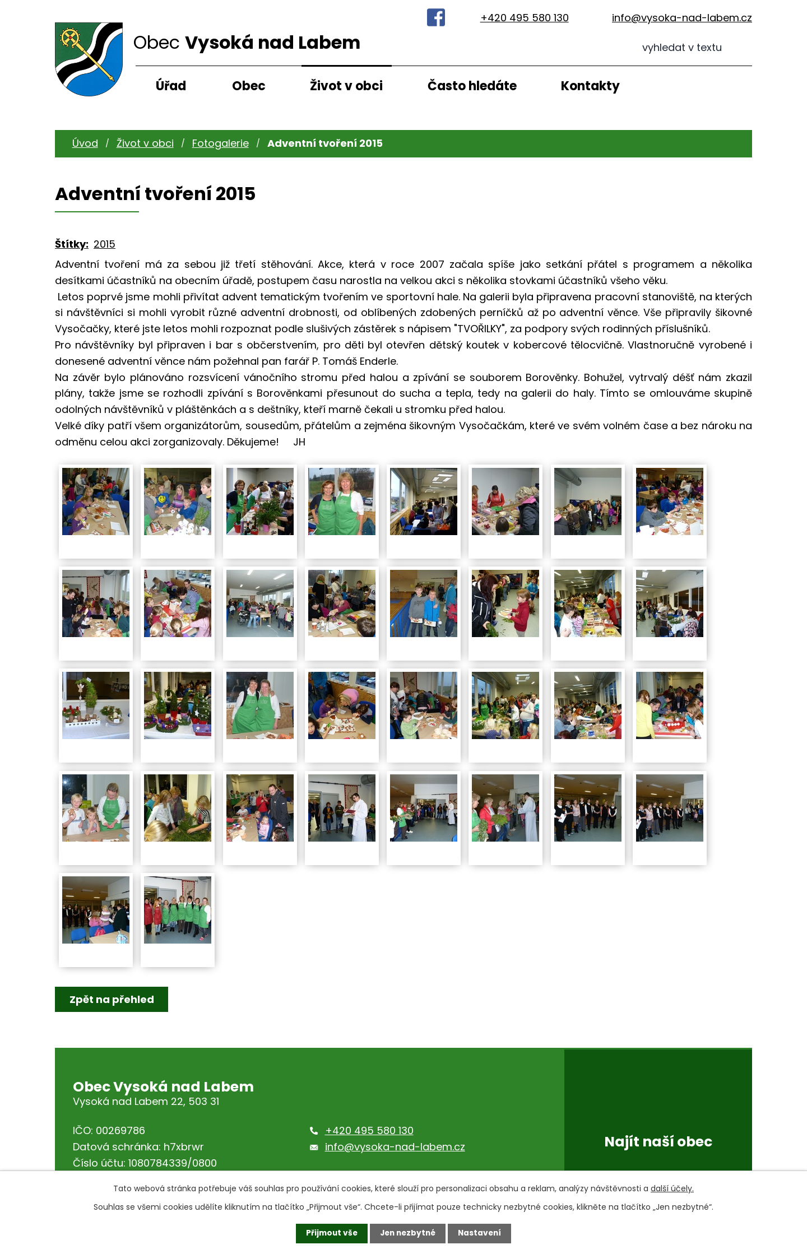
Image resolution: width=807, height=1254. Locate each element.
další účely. (672, 1188)
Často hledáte (472, 86)
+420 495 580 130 (524, 18)
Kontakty (590, 86)
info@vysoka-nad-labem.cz (682, 18)
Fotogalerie (220, 143)
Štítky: (72, 244)
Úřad (171, 86)
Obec (249, 86)
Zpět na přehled (112, 999)
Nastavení (482, 1233)
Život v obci (346, 86)
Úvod (85, 143)
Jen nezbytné (407, 1233)
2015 (104, 244)
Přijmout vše (329, 1233)
